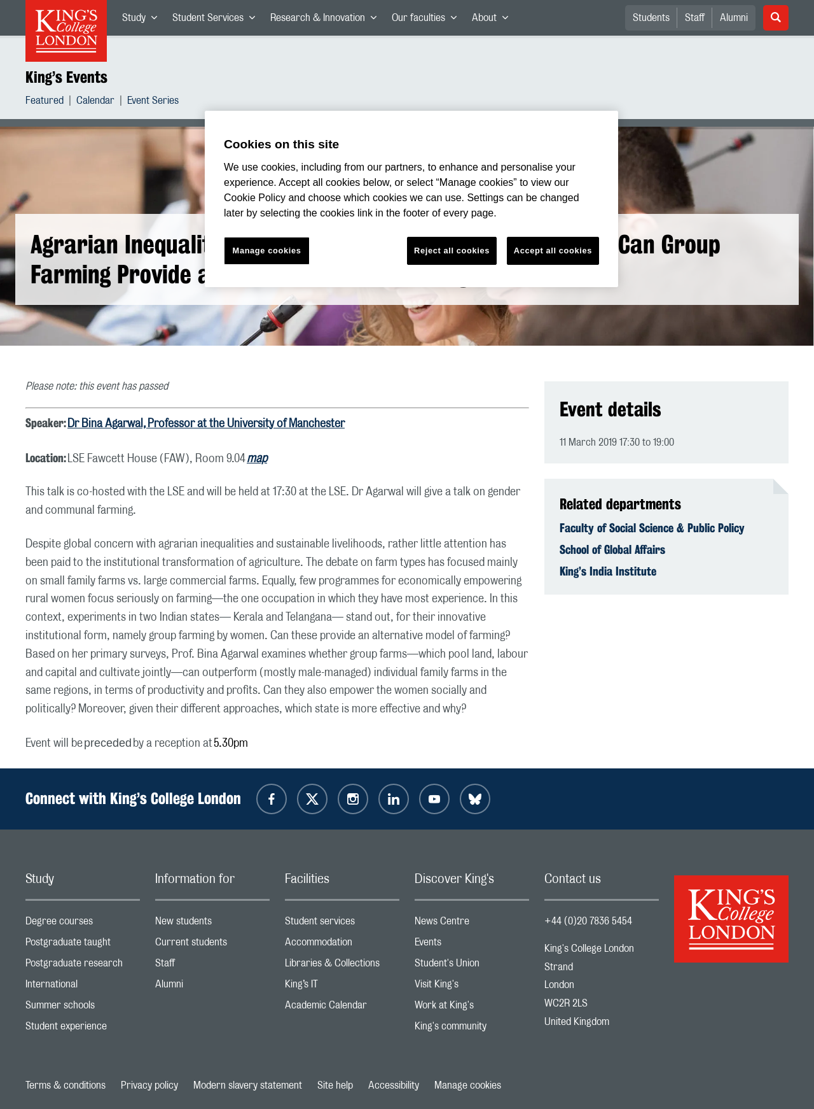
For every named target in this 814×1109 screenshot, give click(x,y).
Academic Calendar (342, 1008)
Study (143, 20)
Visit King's (472, 987)
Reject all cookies (452, 250)
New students (212, 924)
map (257, 459)
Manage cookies (467, 1085)
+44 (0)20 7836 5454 (588, 921)
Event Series (153, 102)
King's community (472, 1029)
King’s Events (66, 77)
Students (651, 18)
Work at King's (472, 1008)
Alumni (734, 18)
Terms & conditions (65, 1085)
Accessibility (393, 1085)
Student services (342, 924)
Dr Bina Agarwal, (107, 424)
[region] (411, 199)
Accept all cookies (553, 250)
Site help (335, 1085)
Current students (212, 945)
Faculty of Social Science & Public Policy (652, 527)
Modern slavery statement (247, 1085)
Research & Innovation (327, 20)
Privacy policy (149, 1085)
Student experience (82, 1029)
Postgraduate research (82, 966)
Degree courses (82, 924)
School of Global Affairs (612, 549)
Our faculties (428, 20)
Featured (44, 102)
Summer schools (82, 1008)
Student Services (217, 20)
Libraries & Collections (342, 966)
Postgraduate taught (82, 945)
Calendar (95, 102)
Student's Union (472, 966)
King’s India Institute (608, 571)
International (82, 987)
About (494, 20)
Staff (695, 18)
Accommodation (342, 945)
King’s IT (342, 987)
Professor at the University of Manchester (246, 424)
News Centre (472, 924)
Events (472, 945)
